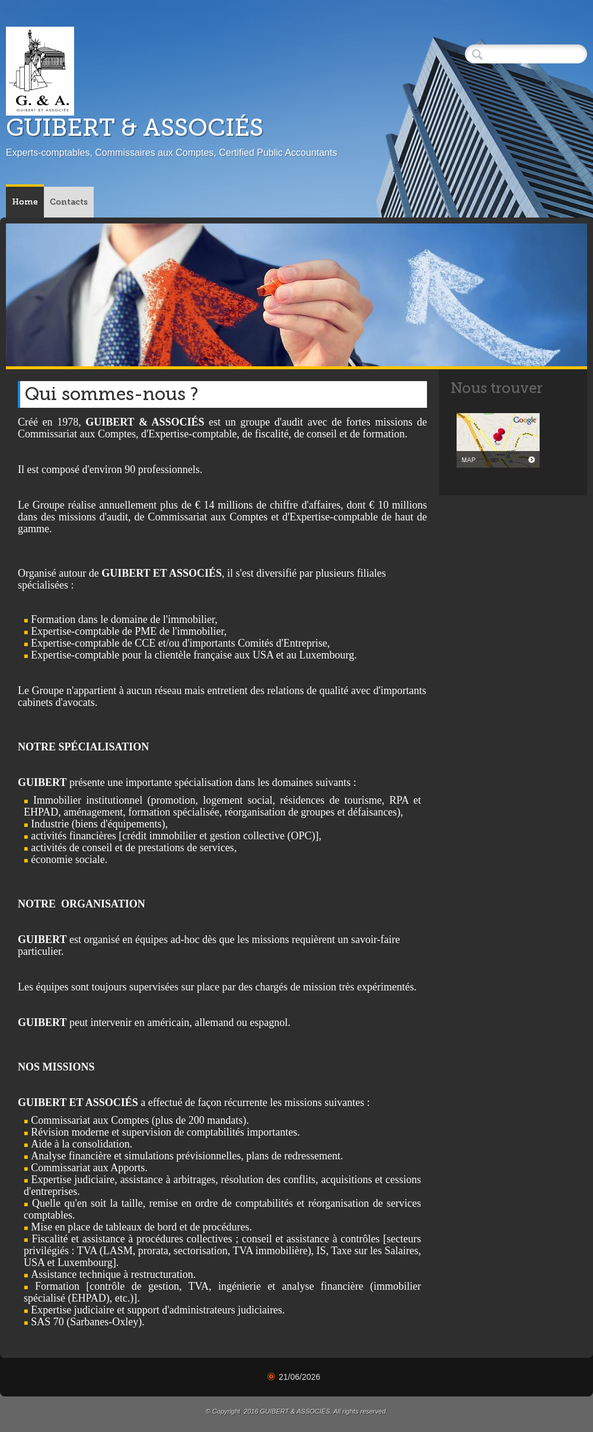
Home (25, 202)
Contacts (69, 202)
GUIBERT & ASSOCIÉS (134, 127)
